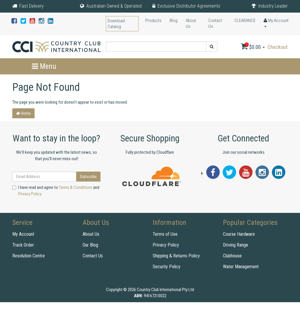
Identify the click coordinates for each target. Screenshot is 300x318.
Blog (174, 20)
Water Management (241, 266)
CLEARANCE (244, 20)
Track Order (23, 245)
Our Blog (90, 245)
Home (23, 113)
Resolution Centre (28, 256)
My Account (23, 234)
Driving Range (235, 245)
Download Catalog (116, 23)
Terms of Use (165, 234)
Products (153, 20)
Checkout (277, 47)
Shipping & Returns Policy (176, 256)
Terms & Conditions (75, 187)
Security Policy (166, 266)
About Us (191, 23)
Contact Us (215, 23)
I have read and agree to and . (55, 190)
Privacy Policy (29, 193)
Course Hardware (239, 234)
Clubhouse (232, 256)
